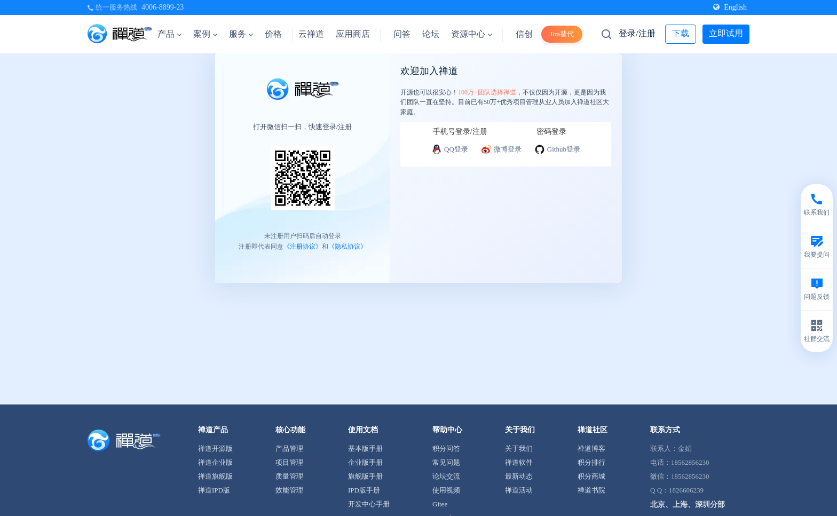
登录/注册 (637, 33)
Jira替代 (562, 34)
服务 (241, 33)
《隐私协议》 (347, 246)
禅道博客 (591, 448)
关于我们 (519, 448)
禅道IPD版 (214, 490)
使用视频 (446, 490)
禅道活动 (519, 490)
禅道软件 (519, 462)
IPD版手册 (364, 490)
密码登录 (551, 132)
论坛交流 (446, 476)
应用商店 (353, 33)
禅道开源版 (215, 448)
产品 (169, 33)
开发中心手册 (369, 504)
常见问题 (446, 462)
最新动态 (519, 476)
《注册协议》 (302, 246)
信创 (524, 33)
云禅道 (311, 33)
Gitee (439, 504)
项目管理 (289, 462)
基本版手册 (365, 448)
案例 (205, 33)
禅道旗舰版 (215, 476)
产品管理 (289, 448)
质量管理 (289, 476)
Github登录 (557, 149)
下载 (680, 33)
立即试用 (726, 33)
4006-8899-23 (162, 7)
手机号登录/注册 (460, 132)
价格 (273, 33)
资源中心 (471, 33)
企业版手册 (365, 462)
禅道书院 (591, 490)
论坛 (430, 33)
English (730, 7)
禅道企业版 (215, 462)
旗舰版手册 (365, 476)
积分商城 (591, 476)
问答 (401, 33)
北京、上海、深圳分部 (687, 505)
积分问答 (446, 448)
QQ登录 (449, 149)
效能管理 (289, 490)
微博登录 (501, 149)
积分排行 (591, 462)
